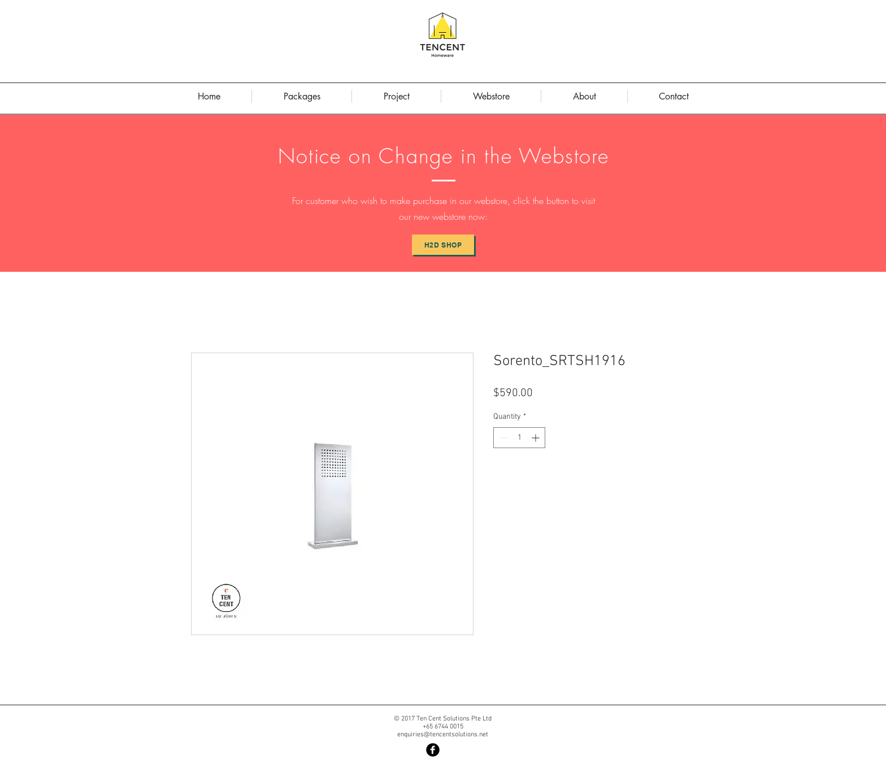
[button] (584, 96)
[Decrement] (502, 438)
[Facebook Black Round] (433, 750)
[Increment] (536, 438)
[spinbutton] (519, 438)
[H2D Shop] (443, 245)
